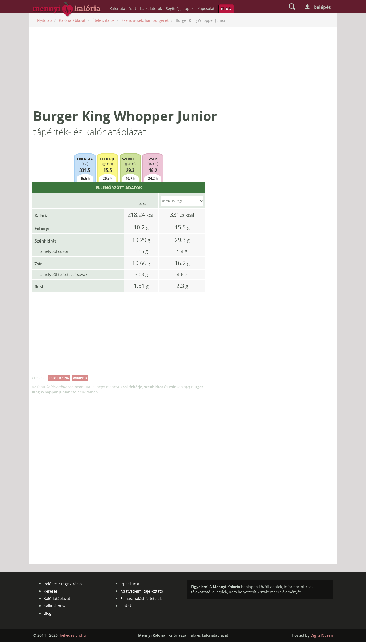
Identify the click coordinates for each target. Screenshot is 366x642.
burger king (59, 377)
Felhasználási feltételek (141, 598)
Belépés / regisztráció (63, 583)
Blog (226, 8)
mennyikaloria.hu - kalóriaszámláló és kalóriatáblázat (67, 9)
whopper (80, 377)
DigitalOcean (321, 635)
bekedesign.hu (73, 635)
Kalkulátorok (151, 8)
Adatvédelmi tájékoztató (142, 591)
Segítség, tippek (179, 8)
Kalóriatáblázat (122, 8)
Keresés (51, 591)
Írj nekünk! (130, 583)
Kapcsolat (205, 8)
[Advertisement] (183, 67)
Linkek (126, 605)
